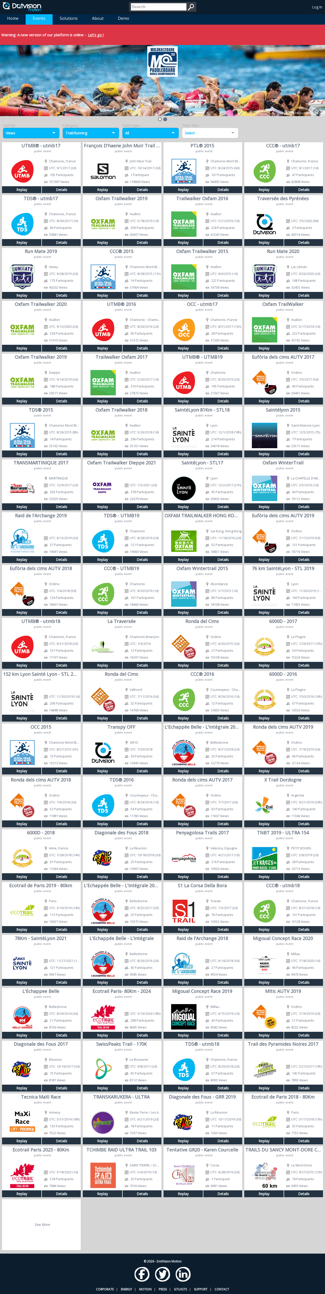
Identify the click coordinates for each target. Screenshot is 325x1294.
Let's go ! (96, 34)
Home (13, 18)
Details (61, 189)
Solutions (69, 18)
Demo (123, 18)
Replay (21, 189)
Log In (317, 7)
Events (39, 18)
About (98, 18)
